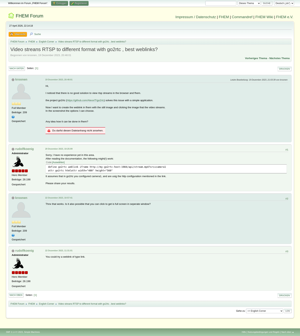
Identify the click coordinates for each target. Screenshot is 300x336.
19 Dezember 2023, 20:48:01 (59, 79)
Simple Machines (32, 332)
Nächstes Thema (279, 58)
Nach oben (16, 295)
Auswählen (58, 162)
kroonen (21, 79)
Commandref (242, 17)
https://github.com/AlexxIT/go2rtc (85, 100)
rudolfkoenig (24, 149)
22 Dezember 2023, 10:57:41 (59, 198)
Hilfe (244, 332)
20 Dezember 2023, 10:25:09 (59, 149)
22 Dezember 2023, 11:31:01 (59, 250)
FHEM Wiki (264, 17)
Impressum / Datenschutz (195, 17)
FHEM (224, 17)
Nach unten (17, 68)
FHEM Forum (29, 15)
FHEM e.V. (284, 17)
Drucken (284, 69)
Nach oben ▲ (287, 332)
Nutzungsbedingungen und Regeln (264, 332)
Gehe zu (240, 310)
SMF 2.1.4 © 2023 (14, 332)
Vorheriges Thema (256, 58)
